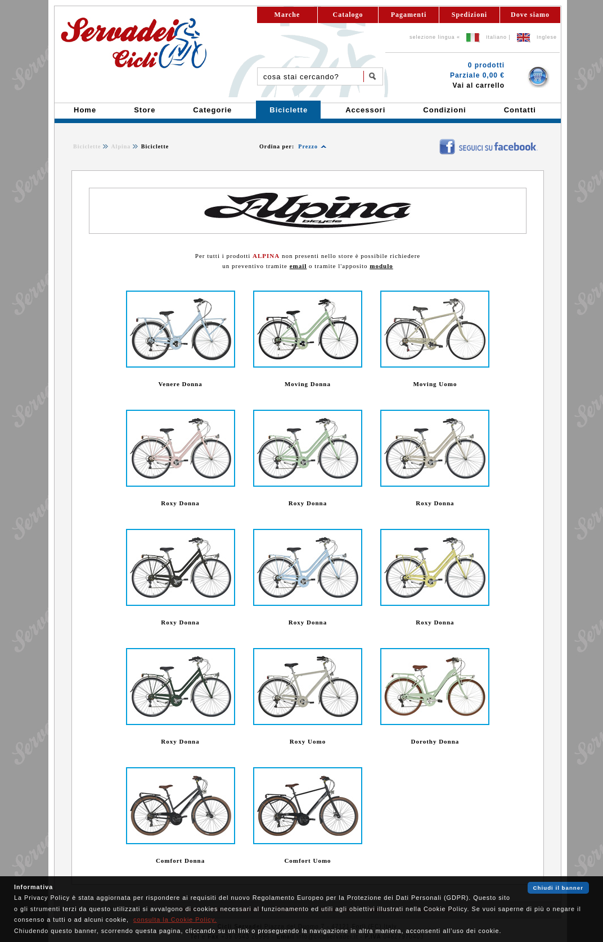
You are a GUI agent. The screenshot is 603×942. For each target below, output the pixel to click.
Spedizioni (469, 15)
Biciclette (87, 146)
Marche (287, 15)
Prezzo (308, 146)
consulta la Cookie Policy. (175, 919)
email (298, 265)
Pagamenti (409, 15)
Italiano (496, 37)
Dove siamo (530, 15)
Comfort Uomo (307, 860)
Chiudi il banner (558, 888)
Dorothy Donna (435, 741)
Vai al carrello (479, 85)
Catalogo (348, 15)
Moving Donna (308, 384)
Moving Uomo (435, 384)
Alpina (120, 146)
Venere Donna (180, 384)
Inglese (547, 37)
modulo (381, 265)
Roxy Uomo (308, 741)
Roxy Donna (180, 503)
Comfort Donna (180, 860)
